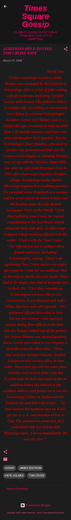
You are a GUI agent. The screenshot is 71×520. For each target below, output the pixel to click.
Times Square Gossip (35, 16)
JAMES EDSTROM (30, 468)
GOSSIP (9, 468)
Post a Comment (17, 488)
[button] (65, 50)
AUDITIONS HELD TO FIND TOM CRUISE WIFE (27, 51)
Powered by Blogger (35, 505)
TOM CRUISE (36, 475)
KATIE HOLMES (14, 475)
